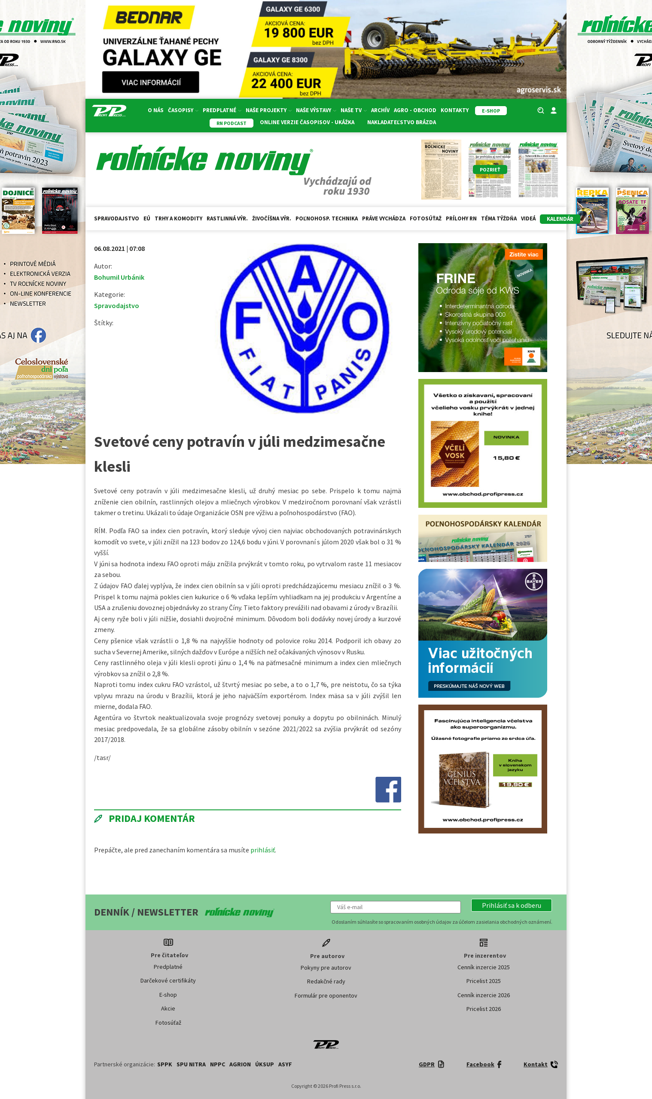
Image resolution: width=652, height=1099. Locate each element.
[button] (511, 905)
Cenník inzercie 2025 (483, 967)
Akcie (168, 1008)
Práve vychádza (383, 218)
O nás (156, 110)
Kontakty (455, 110)
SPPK (164, 1064)
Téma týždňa (499, 218)
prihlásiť (262, 850)
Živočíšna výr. (271, 218)
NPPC (217, 1064)
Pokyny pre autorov (326, 967)
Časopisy (183, 110)
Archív (380, 110)
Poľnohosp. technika (327, 218)
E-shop (168, 994)
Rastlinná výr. (227, 218)
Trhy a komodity (178, 218)
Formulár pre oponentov (326, 995)
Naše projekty (269, 110)
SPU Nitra (191, 1064)
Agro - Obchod (415, 110)
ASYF (285, 1064)
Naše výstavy (316, 110)
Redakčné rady (326, 981)
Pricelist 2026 (483, 1009)
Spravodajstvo (116, 218)
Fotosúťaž (426, 218)
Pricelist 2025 (483, 981)
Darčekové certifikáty (168, 980)
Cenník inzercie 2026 (483, 995)
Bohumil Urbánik (119, 277)
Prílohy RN (461, 218)
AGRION (240, 1064)
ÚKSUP (264, 1064)
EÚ (146, 218)
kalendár (560, 219)
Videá (528, 218)
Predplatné (222, 110)
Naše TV (354, 110)
